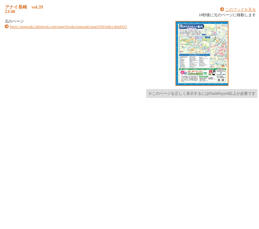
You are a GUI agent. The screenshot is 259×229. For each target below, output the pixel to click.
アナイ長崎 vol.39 (24, 7)
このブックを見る (240, 9)
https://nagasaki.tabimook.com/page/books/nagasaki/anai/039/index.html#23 (68, 26)
